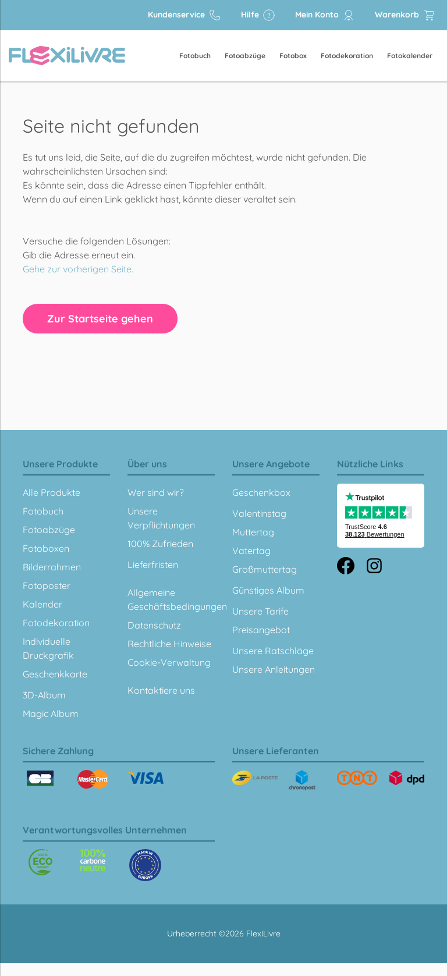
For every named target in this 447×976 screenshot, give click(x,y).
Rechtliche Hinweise (169, 644)
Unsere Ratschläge (273, 650)
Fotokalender (409, 55)
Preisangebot (261, 630)
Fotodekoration (347, 55)
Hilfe (258, 15)
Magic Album (51, 713)
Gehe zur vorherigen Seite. (78, 269)
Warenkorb (405, 15)
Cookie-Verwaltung (169, 662)
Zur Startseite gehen (100, 318)
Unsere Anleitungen (273, 669)
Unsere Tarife (260, 611)
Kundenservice (184, 15)
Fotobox (293, 55)
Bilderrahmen (52, 567)
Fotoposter (46, 585)
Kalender (42, 604)
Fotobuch (195, 55)
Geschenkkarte (55, 674)
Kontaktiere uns (161, 690)
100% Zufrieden (160, 543)
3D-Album (44, 695)
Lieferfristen (152, 564)
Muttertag (253, 532)
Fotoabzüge (245, 55)
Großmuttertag (264, 569)
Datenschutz (154, 625)
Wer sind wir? (155, 492)
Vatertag (251, 550)
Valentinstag (259, 513)
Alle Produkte (51, 492)
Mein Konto (325, 15)
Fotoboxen (46, 548)
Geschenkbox (261, 492)
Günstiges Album (268, 590)
